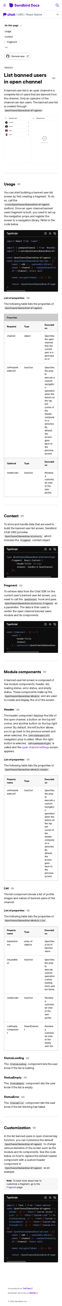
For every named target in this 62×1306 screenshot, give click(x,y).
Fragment (12, 1187)
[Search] (57, 5)
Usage (8, 31)
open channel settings (35, 747)
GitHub (33, 1292)
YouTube (28, 1288)
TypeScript (12, 233)
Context (9, 36)
